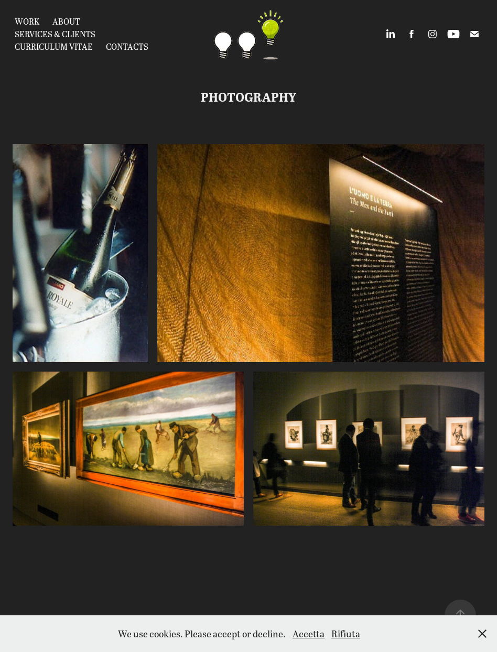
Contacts (127, 46)
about (66, 21)
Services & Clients (55, 33)
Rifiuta (345, 633)
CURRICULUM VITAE (54, 46)
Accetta (309, 633)
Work (27, 21)
